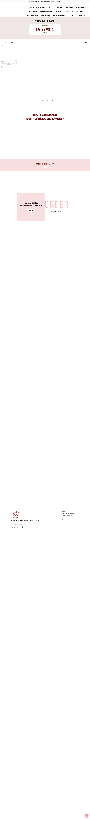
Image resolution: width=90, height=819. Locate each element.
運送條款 (37, 520)
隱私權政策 (32, 520)
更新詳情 (31, 148)
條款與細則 (26, 520)
